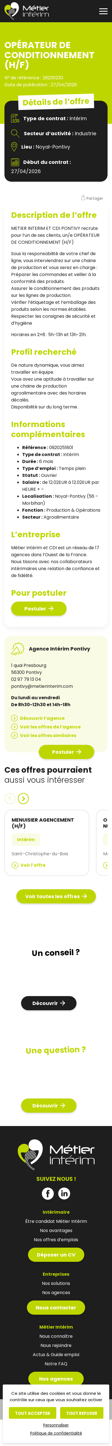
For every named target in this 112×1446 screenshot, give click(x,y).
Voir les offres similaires (48, 735)
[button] (92, 198)
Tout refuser (81, 1413)
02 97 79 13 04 (26, 679)
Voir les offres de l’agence (50, 727)
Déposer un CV (56, 1254)
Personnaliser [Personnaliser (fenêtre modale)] (56, 1425)
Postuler (35, 608)
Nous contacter (56, 1307)
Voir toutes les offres (52, 896)
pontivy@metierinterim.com (42, 686)
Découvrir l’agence (42, 718)
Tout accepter (32, 1413)
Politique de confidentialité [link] (56, 1433)
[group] (46, 843)
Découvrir (45, 1003)
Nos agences (56, 1378)
